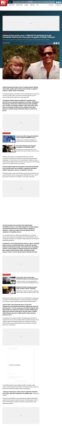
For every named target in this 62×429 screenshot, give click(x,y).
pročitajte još (6, 133)
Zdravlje (32, 1)
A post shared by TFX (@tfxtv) (21, 380)
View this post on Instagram (14, 365)
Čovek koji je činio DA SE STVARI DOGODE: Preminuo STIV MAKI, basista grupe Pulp (27, 278)
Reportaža (11, 5)
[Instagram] (58, 2)
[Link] (56, 43)
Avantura (32, 5)
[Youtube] (60, 2)
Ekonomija (39, 2)
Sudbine (26, 5)
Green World (19, 5)
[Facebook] (57, 2)
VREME (22, 1)
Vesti (17, 2)
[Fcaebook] (54, 43)
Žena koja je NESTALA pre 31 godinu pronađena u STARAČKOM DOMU (26, 146)
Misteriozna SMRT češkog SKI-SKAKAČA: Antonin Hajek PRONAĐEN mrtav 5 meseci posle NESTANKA (27, 137)
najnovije (11, 1)
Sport (46, 2)
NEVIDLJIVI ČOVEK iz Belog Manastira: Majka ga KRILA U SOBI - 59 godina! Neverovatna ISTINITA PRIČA (26, 288)
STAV (37, 5)
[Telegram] (58, 43)
